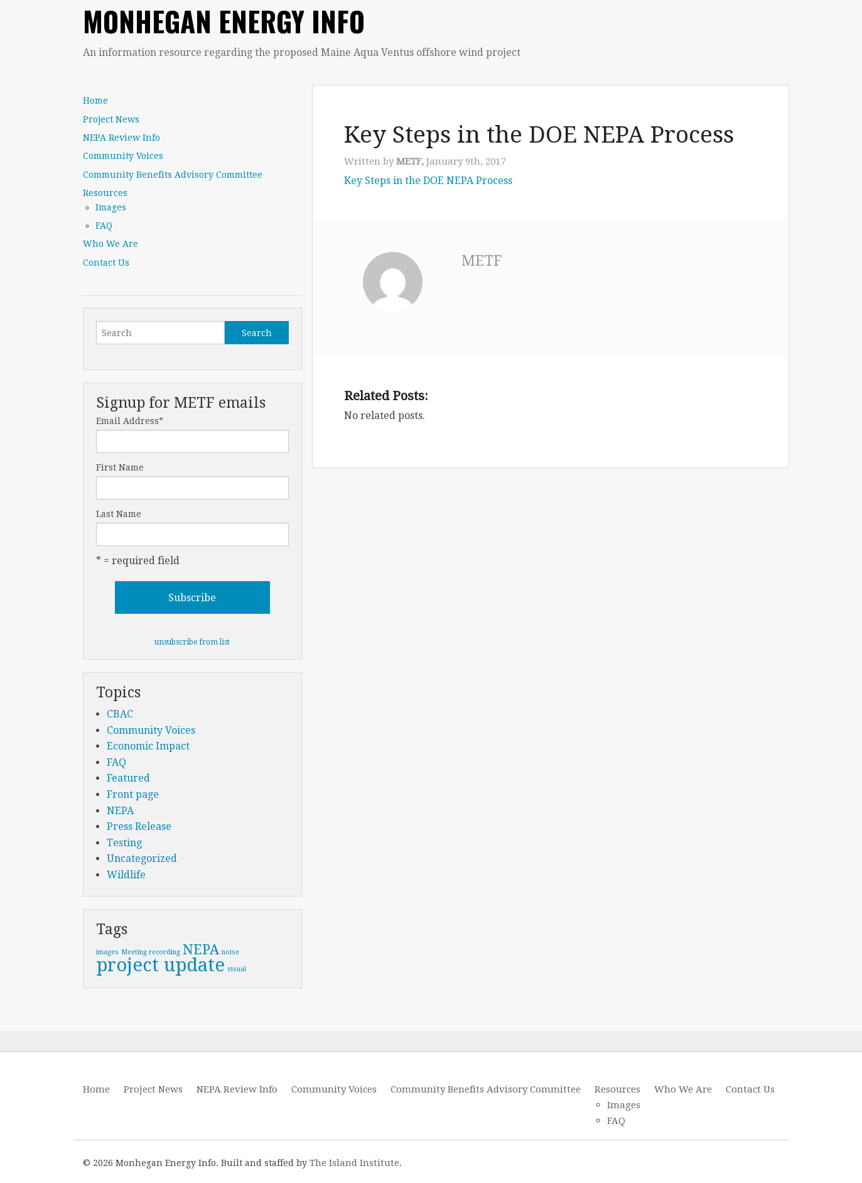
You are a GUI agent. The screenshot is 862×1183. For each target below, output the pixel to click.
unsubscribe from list (192, 642)
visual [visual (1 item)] (236, 969)
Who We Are (110, 244)
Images (110, 207)
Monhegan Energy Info (224, 21)
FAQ (103, 226)
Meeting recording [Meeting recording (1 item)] (150, 952)
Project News (111, 119)
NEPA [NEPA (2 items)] (201, 949)
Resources (105, 193)
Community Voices (123, 156)
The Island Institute (354, 1163)
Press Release (139, 826)
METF (481, 261)
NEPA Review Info (121, 138)
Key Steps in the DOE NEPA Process (428, 181)
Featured (128, 778)
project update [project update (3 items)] (160, 965)
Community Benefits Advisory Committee (172, 175)
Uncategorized (142, 858)
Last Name (118, 514)
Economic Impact (148, 746)
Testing (124, 843)
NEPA (120, 811)
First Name (120, 467)
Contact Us (106, 263)
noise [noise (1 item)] (230, 952)
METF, (411, 161)
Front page (133, 794)
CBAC (120, 714)
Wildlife (126, 875)
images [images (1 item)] (107, 952)
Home (95, 100)
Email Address (129, 421)
